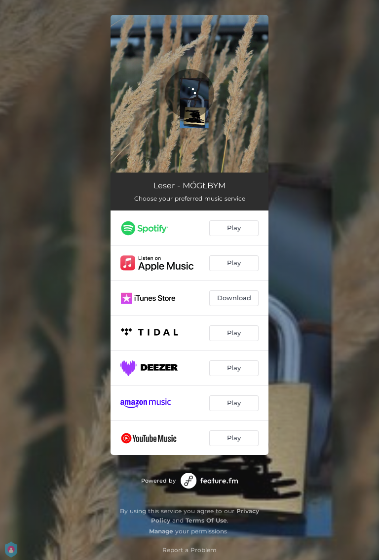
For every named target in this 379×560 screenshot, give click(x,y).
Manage (161, 531)
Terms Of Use (206, 520)
